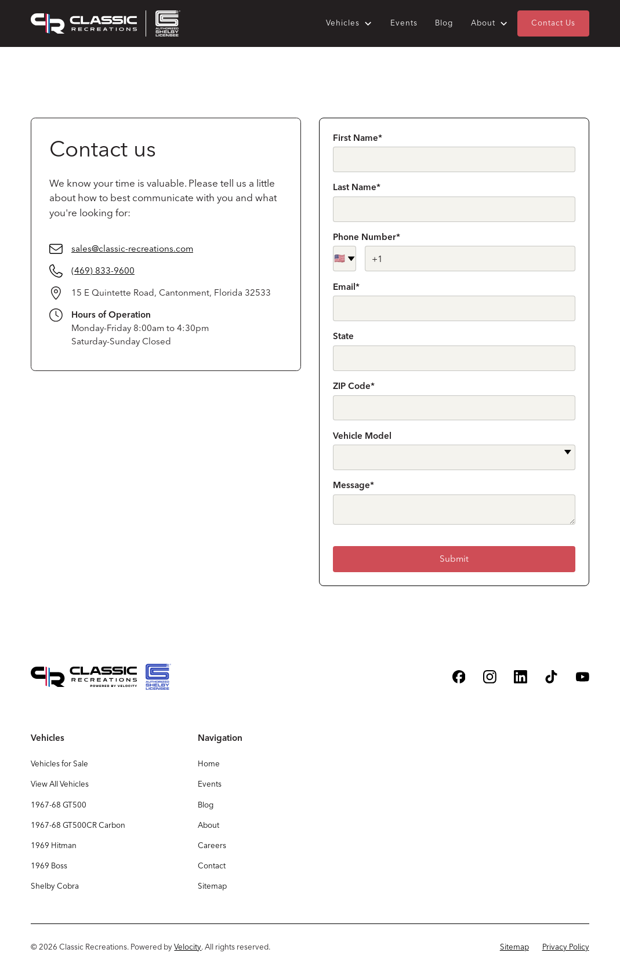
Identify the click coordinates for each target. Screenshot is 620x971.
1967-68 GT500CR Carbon (78, 825)
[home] (105, 23)
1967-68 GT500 (58, 804)
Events (404, 22)
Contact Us (553, 22)
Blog (444, 22)
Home (209, 763)
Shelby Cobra (55, 885)
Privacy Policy (565, 946)
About (208, 825)
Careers (212, 845)
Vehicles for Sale (59, 763)
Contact (212, 865)
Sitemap (212, 885)
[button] (349, 23)
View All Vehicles (60, 783)
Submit (454, 558)
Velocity (187, 946)
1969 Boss (49, 865)
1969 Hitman (54, 845)
